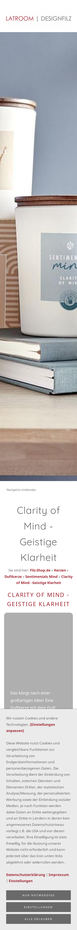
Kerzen (60, 570)
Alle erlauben (39, 919)
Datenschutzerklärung (25, 874)
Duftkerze (13, 576)
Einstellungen (21, 880)
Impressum (59, 874)
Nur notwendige (38, 895)
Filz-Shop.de (40, 570)
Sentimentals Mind (41, 576)
